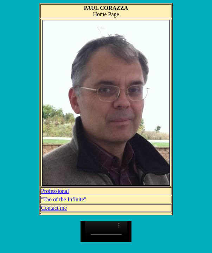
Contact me (54, 208)
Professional (55, 191)
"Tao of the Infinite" (63, 199)
